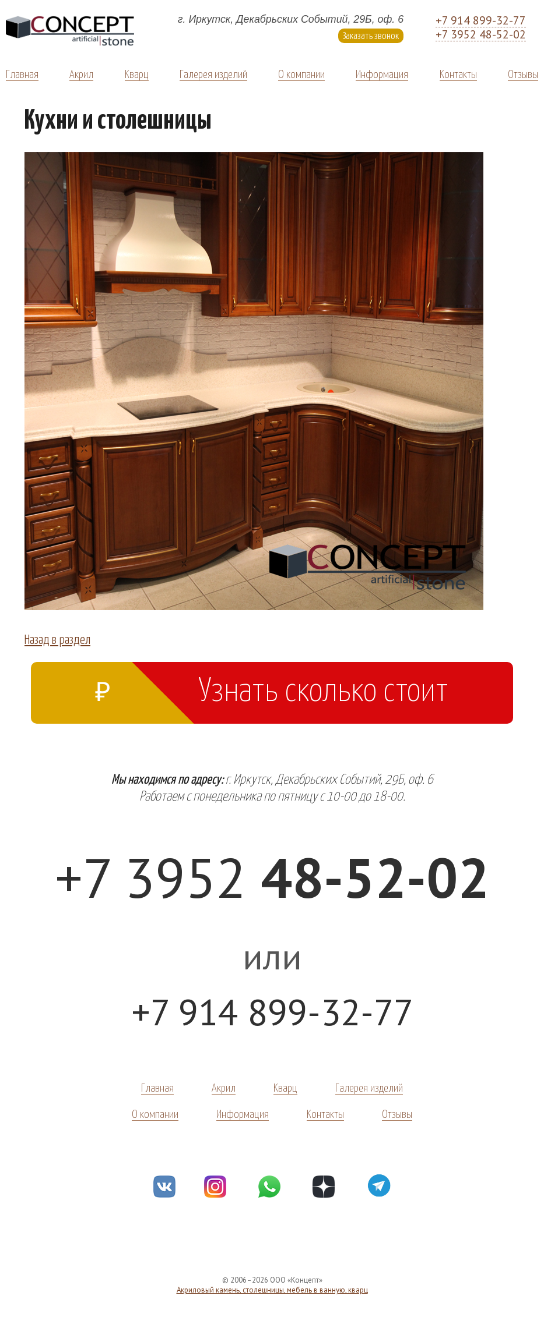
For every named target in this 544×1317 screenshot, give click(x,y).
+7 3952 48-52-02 (481, 34)
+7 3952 (272, 877)
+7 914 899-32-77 (481, 20)
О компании (301, 73)
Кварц (137, 73)
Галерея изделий (213, 73)
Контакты (458, 73)
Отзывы (523, 73)
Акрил (81, 73)
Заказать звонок (371, 35)
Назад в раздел (57, 638)
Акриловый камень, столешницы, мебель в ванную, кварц (272, 1290)
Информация (382, 73)
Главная (22, 73)
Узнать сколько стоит (271, 687)
